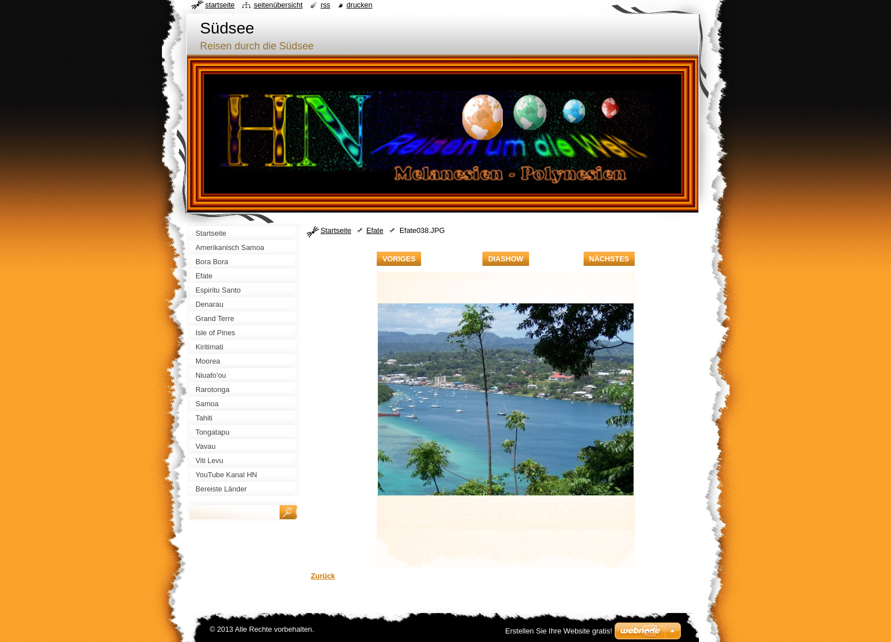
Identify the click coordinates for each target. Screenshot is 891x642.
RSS (325, 5)
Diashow (505, 259)
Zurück (323, 576)
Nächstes (609, 259)
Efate (375, 230)
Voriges (398, 259)
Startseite (335, 230)
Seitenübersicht (277, 5)
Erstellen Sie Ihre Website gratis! (558, 631)
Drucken (360, 5)
